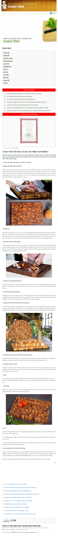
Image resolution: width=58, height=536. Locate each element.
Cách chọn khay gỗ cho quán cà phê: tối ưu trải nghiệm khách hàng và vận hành (26, 102)
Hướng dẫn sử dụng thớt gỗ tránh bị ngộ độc (17, 507)
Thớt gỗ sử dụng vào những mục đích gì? (16, 504)
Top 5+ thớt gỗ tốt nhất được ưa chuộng (16, 484)
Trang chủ (5, 148)
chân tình (4, 5)
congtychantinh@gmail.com (21, 529)
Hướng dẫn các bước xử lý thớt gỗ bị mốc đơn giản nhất (20, 514)
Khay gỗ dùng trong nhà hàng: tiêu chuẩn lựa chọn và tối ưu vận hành (24, 93)
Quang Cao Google (29, 532)
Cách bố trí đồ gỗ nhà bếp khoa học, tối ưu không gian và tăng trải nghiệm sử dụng (27, 107)
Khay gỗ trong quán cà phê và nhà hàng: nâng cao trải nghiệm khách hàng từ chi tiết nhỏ (29, 110)
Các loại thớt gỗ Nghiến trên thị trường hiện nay (18, 491)
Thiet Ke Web (20, 532)
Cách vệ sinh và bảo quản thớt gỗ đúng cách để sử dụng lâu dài (22, 105)
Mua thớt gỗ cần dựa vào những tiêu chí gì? (16, 510)
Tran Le (36, 532)
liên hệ (49, 524)
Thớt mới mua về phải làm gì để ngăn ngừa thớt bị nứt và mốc (22, 494)
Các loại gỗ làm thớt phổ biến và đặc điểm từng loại (19, 96)
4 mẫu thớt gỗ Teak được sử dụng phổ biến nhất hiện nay (21, 487)
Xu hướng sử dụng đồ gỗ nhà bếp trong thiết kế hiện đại (20, 99)
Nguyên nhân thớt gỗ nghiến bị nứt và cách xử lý (18, 497)
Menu (53, 13)
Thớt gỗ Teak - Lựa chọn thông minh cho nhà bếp (18, 500)
